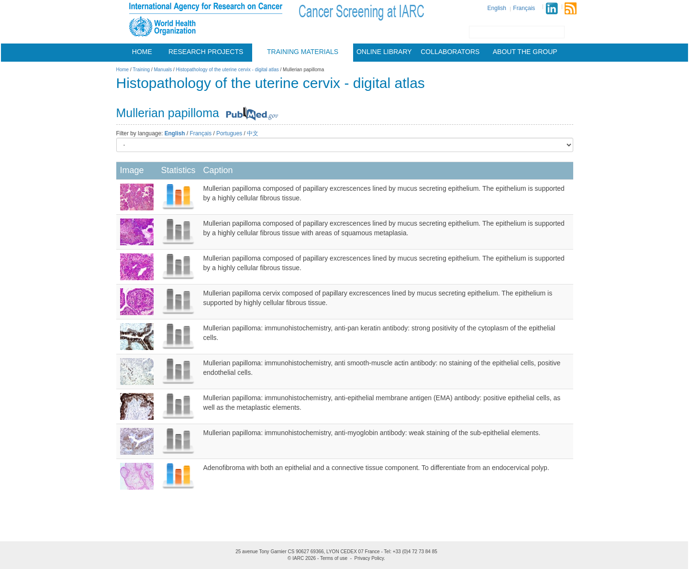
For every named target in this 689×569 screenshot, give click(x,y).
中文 (252, 133)
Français (524, 8)
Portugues (229, 133)
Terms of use (333, 558)
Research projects (205, 51)
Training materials (302, 51)
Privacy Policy (369, 558)
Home (142, 51)
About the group (525, 51)
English (497, 8)
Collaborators (450, 51)
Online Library (384, 51)
